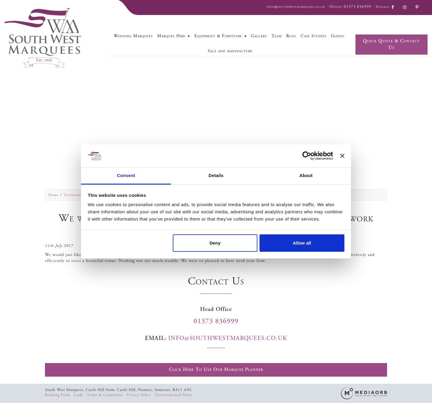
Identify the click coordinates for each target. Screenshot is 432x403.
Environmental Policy (174, 395)
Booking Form (58, 395)
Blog (291, 36)
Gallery (259, 36)
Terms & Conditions (105, 395)
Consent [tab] (126, 175)
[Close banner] (342, 156)
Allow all (302, 242)
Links (79, 395)
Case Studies (313, 36)
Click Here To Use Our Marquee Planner (216, 369)
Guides (337, 36)
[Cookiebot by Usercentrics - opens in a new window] (306, 155)
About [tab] (306, 175)
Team (277, 36)
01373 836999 (357, 6)
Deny (214, 242)
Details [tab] (216, 175)
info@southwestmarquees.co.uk (296, 6)
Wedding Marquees (133, 36)
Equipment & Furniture (220, 36)
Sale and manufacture (230, 51)
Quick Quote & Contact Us (391, 44)
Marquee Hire (173, 36)
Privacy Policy (139, 395)
